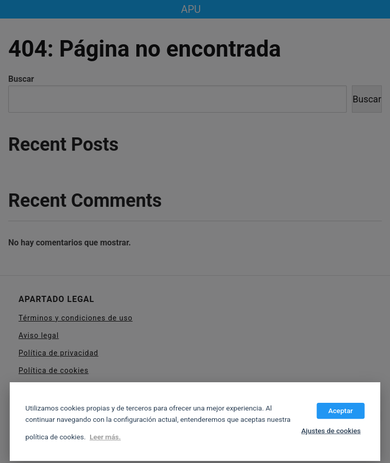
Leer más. (105, 437)
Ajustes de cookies (331, 430)
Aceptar (340, 410)
